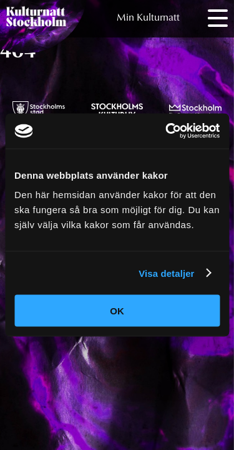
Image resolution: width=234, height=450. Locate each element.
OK (117, 311)
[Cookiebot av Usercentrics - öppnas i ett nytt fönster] (167, 131)
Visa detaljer (166, 273)
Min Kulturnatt (148, 18)
